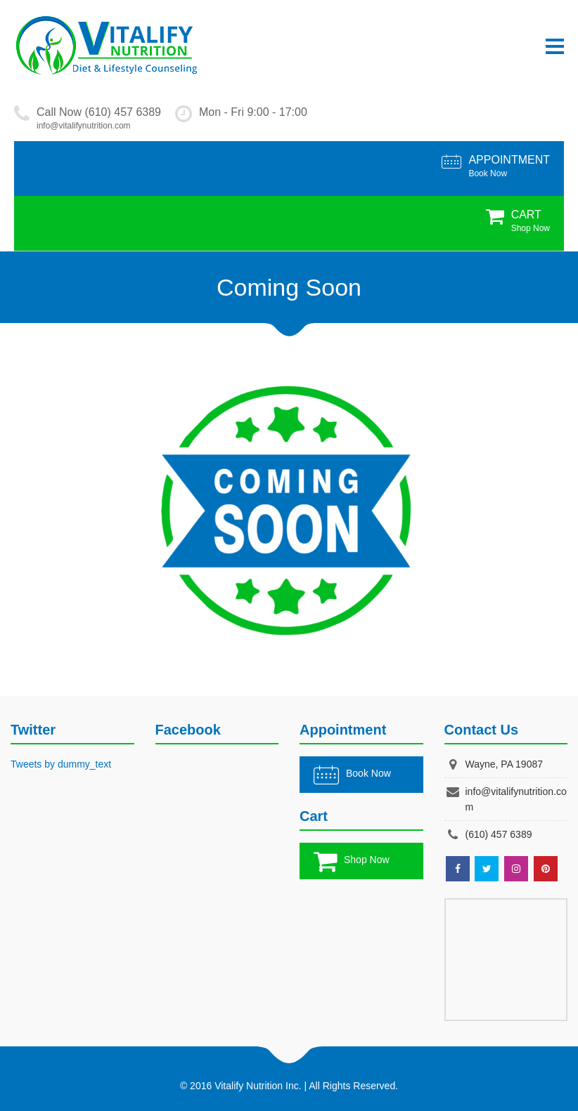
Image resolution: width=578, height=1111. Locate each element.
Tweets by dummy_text (61, 764)
